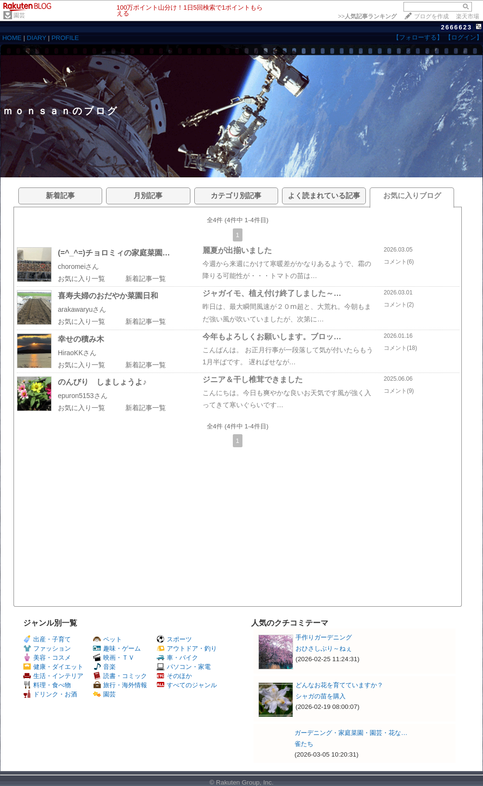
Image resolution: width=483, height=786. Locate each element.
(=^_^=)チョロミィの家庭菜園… (114, 253)
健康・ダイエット (53, 666)
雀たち (304, 743)
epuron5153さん (82, 396)
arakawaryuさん (82, 309)
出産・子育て (47, 639)
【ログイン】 (464, 37)
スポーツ (174, 639)
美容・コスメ (47, 657)
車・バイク (177, 657)
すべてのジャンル (187, 685)
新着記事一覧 (145, 278)
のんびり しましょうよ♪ (102, 382)
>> (367, 16)
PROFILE (65, 37)
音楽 (104, 666)
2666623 (456, 27)
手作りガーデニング (323, 637)
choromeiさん (78, 266)
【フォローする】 (418, 37)
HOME (12, 37)
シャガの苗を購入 (320, 696)
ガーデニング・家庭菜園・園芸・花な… (351, 732)
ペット (107, 639)
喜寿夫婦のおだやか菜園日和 (108, 296)
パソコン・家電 (184, 666)
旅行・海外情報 (120, 685)
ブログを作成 (431, 16)
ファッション (47, 648)
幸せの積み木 (81, 339)
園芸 (19, 15)
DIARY (36, 37)
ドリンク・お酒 (50, 694)
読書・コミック (120, 675)
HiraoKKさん (77, 353)
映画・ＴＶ (113, 657)
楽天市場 (467, 16)
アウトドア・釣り (187, 648)
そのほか (174, 675)
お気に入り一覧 (81, 278)
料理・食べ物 (47, 685)
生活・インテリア (53, 675)
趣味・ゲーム (117, 648)
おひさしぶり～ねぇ (323, 648)
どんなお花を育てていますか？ (339, 685)
